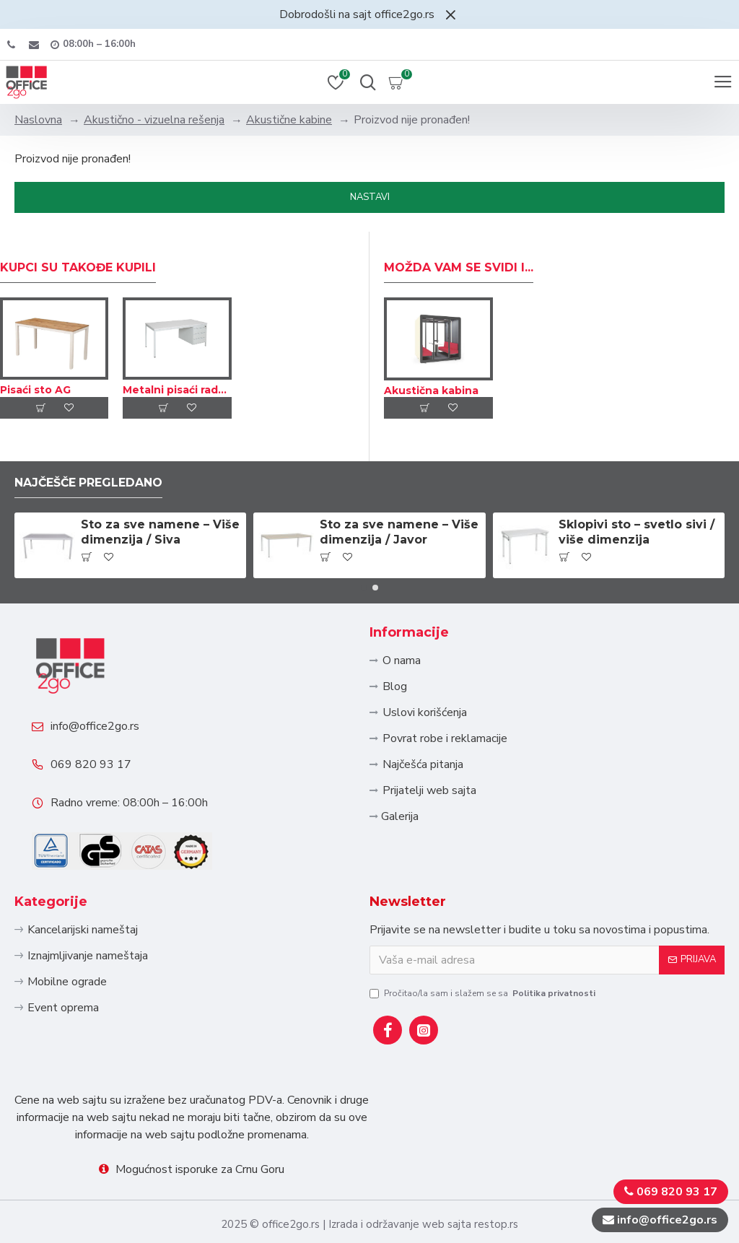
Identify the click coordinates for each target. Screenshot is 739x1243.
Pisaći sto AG (35, 386)
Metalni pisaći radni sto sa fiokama (177, 386)
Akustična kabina (431, 386)
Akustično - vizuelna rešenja (154, 120)
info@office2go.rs (95, 723)
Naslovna (38, 120)
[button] (364, 583)
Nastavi (370, 197)
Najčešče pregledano (89, 478)
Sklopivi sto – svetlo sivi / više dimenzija (636, 527)
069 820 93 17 (91, 762)
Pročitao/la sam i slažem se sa (484, 993)
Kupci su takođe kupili (78, 263)
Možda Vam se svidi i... (458, 263)
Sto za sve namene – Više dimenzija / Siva (160, 527)
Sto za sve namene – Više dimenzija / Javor (399, 527)
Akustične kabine (289, 120)
